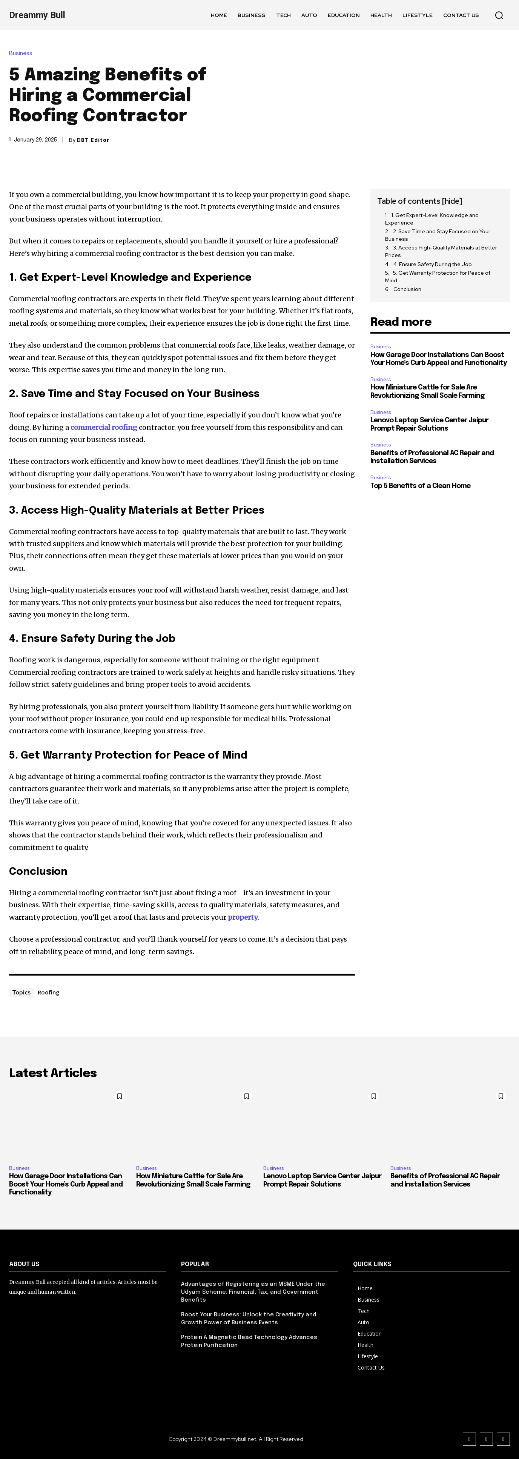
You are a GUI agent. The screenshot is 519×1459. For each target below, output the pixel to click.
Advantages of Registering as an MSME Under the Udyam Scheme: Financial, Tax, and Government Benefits (253, 1292)
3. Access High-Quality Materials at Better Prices (441, 251)
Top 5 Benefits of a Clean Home (420, 486)
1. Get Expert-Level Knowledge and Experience (432, 219)
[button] (499, 15)
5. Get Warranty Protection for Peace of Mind (437, 276)
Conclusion (407, 289)
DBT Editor (93, 140)
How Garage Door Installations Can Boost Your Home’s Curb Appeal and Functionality (66, 1184)
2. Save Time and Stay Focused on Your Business (437, 235)
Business (22, 53)
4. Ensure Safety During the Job (432, 264)
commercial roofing (104, 427)
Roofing (49, 992)
